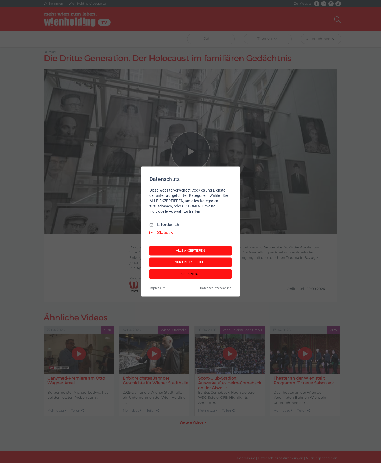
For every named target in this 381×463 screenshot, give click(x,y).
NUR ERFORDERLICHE (190, 262)
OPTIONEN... (190, 274)
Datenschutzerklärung (216, 288)
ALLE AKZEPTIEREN (190, 250)
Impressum (157, 288)
